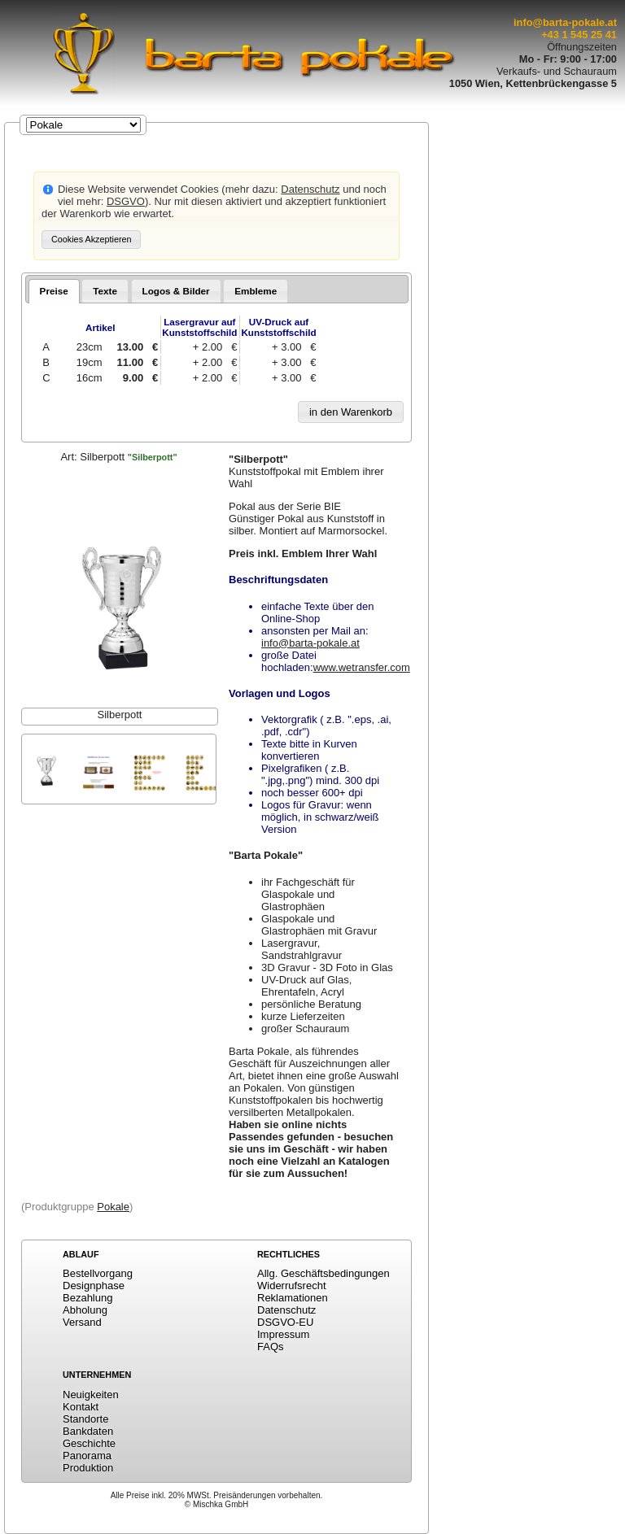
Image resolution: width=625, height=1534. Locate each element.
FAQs (270, 1346)
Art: (118, 457)
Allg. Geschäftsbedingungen (323, 1273)
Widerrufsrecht (291, 1285)
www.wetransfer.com (361, 667)
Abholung (85, 1310)
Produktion (88, 1468)
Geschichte (89, 1443)
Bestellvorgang (98, 1273)
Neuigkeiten (91, 1394)
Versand (82, 1322)
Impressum (283, 1334)
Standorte (85, 1419)
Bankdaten (88, 1431)
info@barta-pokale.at (565, 22)
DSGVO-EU (285, 1322)
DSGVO (126, 201)
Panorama (87, 1455)
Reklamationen (292, 1298)
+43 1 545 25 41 (579, 34)
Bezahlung (87, 1298)
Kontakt (80, 1407)
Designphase (94, 1285)
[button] (91, 239)
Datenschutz (310, 189)
